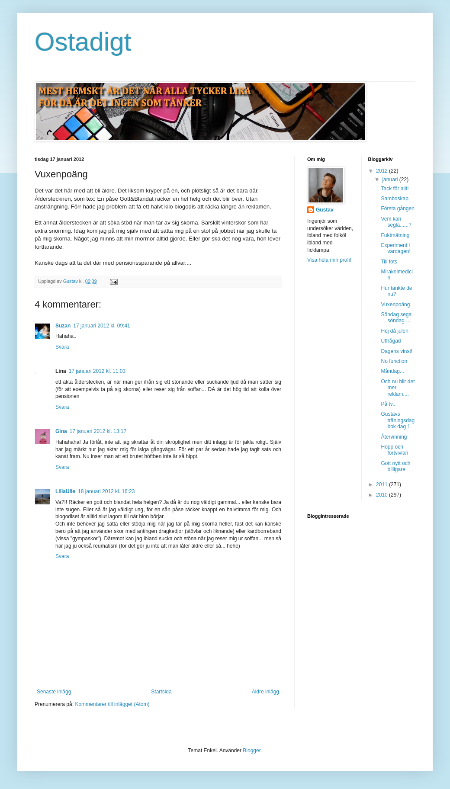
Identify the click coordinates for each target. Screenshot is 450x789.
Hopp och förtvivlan (394, 450)
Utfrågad (391, 341)
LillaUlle (65, 491)
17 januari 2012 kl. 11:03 (97, 371)
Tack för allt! (394, 189)
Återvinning (394, 437)
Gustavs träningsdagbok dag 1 (398, 420)
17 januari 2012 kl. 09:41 (101, 326)
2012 (382, 171)
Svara (62, 347)
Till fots (389, 262)
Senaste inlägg (54, 692)
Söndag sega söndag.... (396, 317)
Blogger (251, 750)
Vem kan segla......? (396, 222)
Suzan (63, 326)
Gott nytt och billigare (395, 466)
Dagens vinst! (396, 351)
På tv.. (388, 404)
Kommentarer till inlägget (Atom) (112, 704)
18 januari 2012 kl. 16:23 (106, 491)
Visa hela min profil (329, 260)
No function (394, 361)
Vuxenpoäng (395, 304)
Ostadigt (83, 41)
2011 (382, 484)
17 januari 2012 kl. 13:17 (98, 431)
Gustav (325, 210)
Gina (61, 431)
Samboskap (394, 199)
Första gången (397, 208)
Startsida (161, 692)
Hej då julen (394, 331)
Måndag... (392, 371)
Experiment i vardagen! (395, 248)
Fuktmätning (395, 235)
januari (390, 179)
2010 (382, 495)
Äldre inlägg (265, 692)
